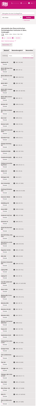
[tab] (6, 50)
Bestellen (18, 38)
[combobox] (11, 17)
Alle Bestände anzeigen (28, 57)
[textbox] (18, 13)
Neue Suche (26, 20)
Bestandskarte (30, 50)
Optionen (10, 38)
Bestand (6, 50)
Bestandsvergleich (17, 50)
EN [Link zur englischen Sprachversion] (31, 3)
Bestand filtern (7, 44)
